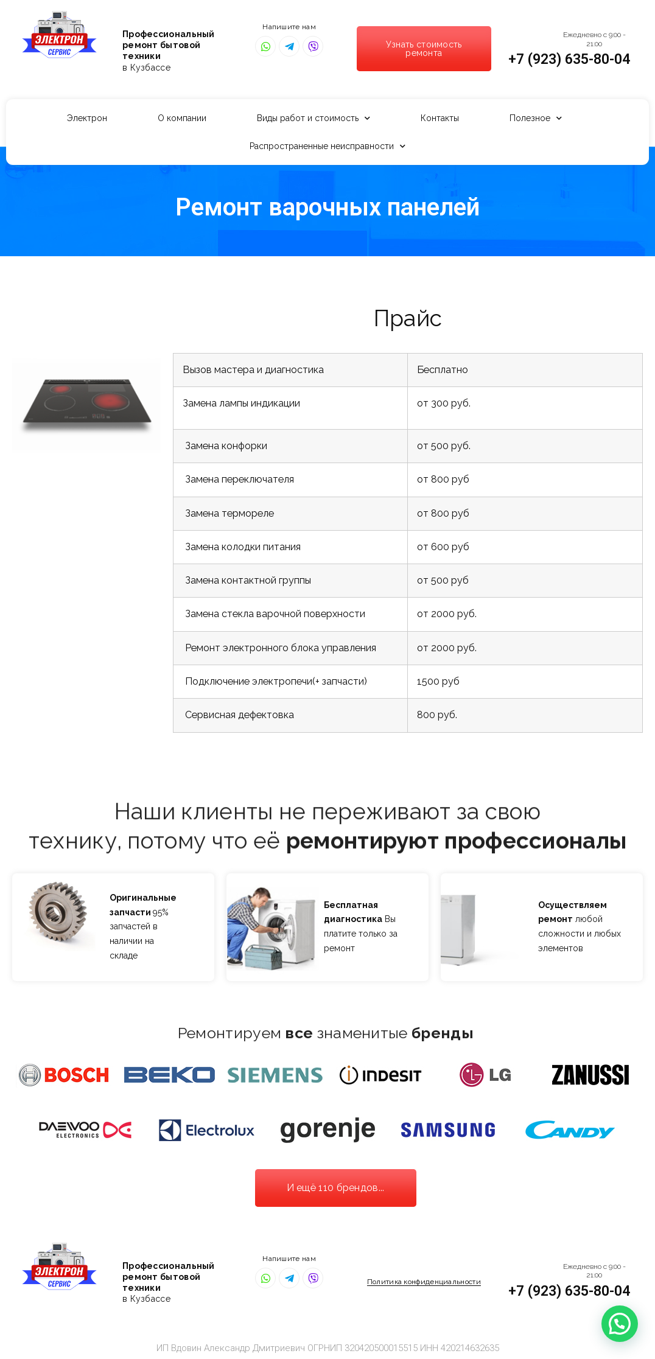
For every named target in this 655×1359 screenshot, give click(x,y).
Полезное (536, 118)
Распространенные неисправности (327, 146)
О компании (182, 118)
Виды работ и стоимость (313, 118)
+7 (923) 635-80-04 (569, 59)
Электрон (87, 118)
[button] (424, 48)
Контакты (440, 118)
